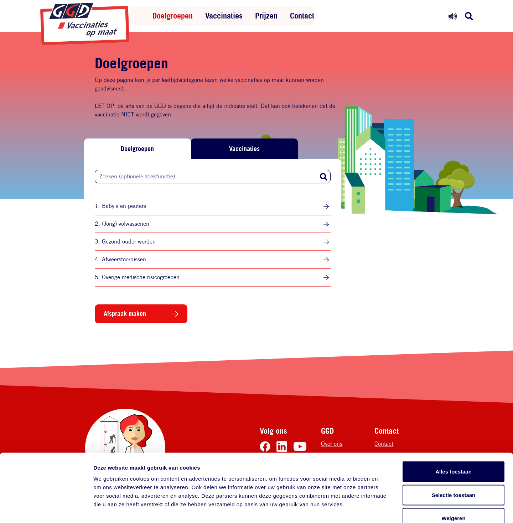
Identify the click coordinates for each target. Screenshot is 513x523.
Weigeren (453, 476)
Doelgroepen (172, 15)
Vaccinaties (224, 15)
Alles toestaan (453, 430)
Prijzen (266, 15)
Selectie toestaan (454, 453)
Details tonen (385, 509)
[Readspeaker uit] (452, 15)
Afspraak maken (125, 313)
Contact (302, 15)
